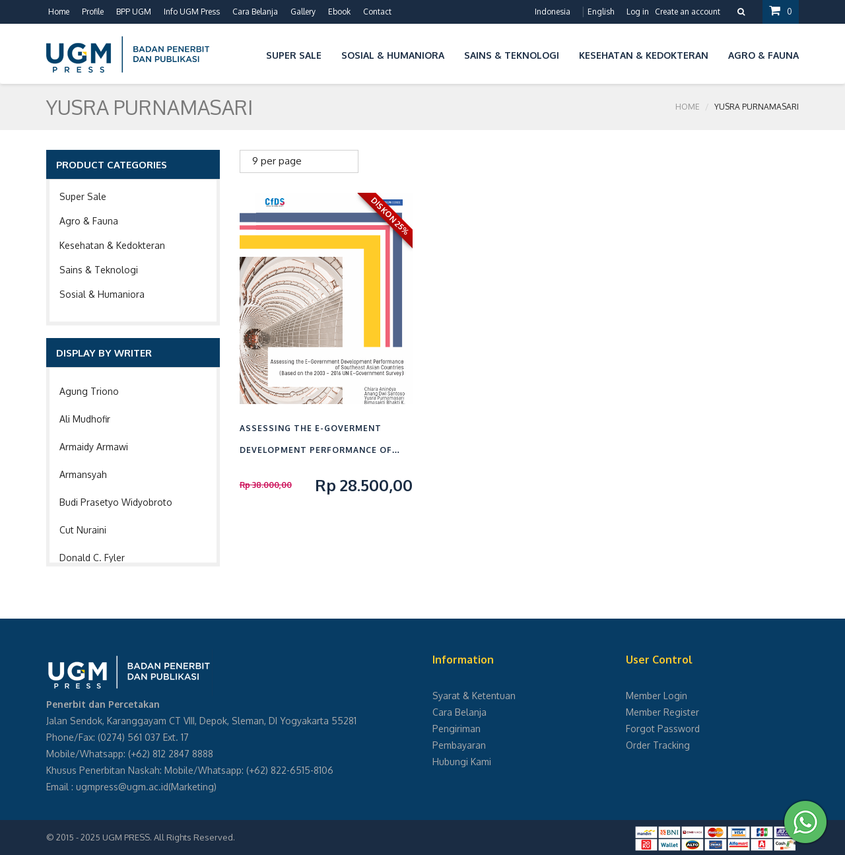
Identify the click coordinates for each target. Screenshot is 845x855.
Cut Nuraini (82, 529)
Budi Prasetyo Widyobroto (115, 502)
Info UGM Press (192, 12)
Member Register (662, 712)
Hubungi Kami (461, 761)
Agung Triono (89, 391)
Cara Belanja (255, 12)
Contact (377, 12)
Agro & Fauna (88, 220)
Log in (637, 12)
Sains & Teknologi (98, 269)
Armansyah (83, 474)
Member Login (656, 695)
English (601, 12)
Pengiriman (456, 728)
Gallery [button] (303, 12)
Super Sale (82, 196)
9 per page (277, 160)
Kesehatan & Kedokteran (112, 245)
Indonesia (552, 12)
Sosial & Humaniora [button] (392, 55)
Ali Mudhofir (84, 419)
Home (58, 12)
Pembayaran (459, 745)
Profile (93, 12)
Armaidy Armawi (93, 446)
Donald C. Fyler (92, 557)
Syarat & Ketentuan (474, 695)
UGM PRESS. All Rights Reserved (167, 837)
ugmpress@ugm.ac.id (122, 786)
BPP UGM (133, 12)
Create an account (687, 12)
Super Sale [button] (293, 55)
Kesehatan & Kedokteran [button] (643, 55)
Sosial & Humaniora (102, 294)
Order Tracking (658, 745)
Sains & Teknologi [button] (511, 55)
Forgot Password (663, 728)
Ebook (339, 12)
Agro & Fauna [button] (763, 55)
